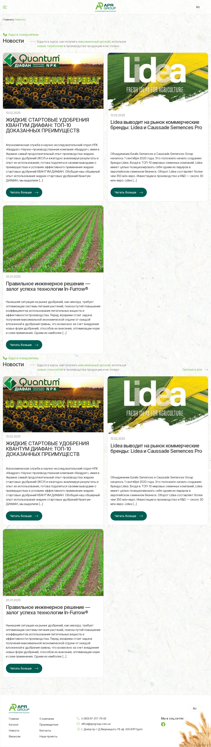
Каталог (14, 724)
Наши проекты (48, 736)
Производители (48, 724)
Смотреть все (192, 370)
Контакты (45, 730)
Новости (14, 730)
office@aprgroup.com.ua (95, 723)
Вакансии (14, 736)
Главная (8, 19)
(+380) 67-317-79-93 (93, 718)
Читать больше (21, 192)
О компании (46, 718)
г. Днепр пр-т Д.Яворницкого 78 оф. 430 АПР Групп (112, 729)
